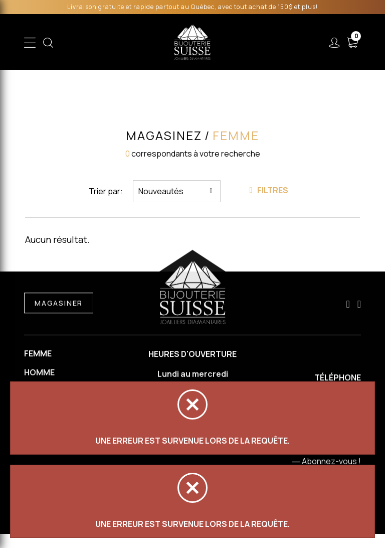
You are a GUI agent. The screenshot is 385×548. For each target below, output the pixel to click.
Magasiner (59, 304)
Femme (38, 354)
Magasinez (164, 135)
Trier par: (106, 191)
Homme (39, 373)
